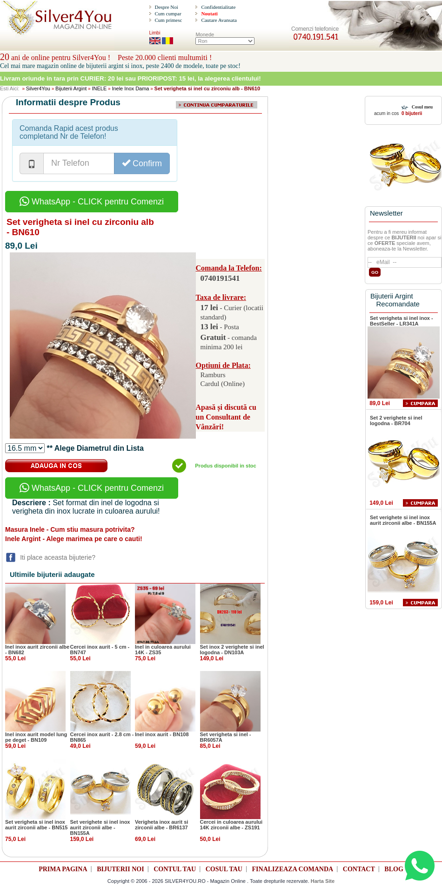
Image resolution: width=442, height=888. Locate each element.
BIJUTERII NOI (120, 869)
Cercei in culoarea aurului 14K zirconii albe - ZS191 (231, 824)
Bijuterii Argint (71, 88)
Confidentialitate (218, 7)
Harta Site (323, 881)
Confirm (142, 163)
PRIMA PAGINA (63, 869)
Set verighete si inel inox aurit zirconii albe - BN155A (100, 827)
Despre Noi (166, 7)
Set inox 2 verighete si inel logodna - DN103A (232, 649)
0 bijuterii (411, 113)
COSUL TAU (224, 869)
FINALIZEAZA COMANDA (293, 869)
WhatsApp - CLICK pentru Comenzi (92, 201)
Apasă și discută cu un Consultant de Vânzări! (226, 417)
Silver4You (38, 88)
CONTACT (359, 869)
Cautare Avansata (218, 20)
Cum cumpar (167, 13)
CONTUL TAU (175, 869)
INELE (99, 88)
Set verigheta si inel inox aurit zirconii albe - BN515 (36, 824)
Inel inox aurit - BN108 (162, 734)
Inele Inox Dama (130, 88)
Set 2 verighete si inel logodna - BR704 (396, 420)
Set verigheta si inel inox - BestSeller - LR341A (401, 320)
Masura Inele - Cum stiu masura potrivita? (70, 529)
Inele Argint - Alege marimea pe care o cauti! (73, 538)
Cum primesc (168, 20)
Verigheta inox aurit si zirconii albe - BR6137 (161, 824)
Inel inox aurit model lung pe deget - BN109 (36, 737)
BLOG (393, 869)
